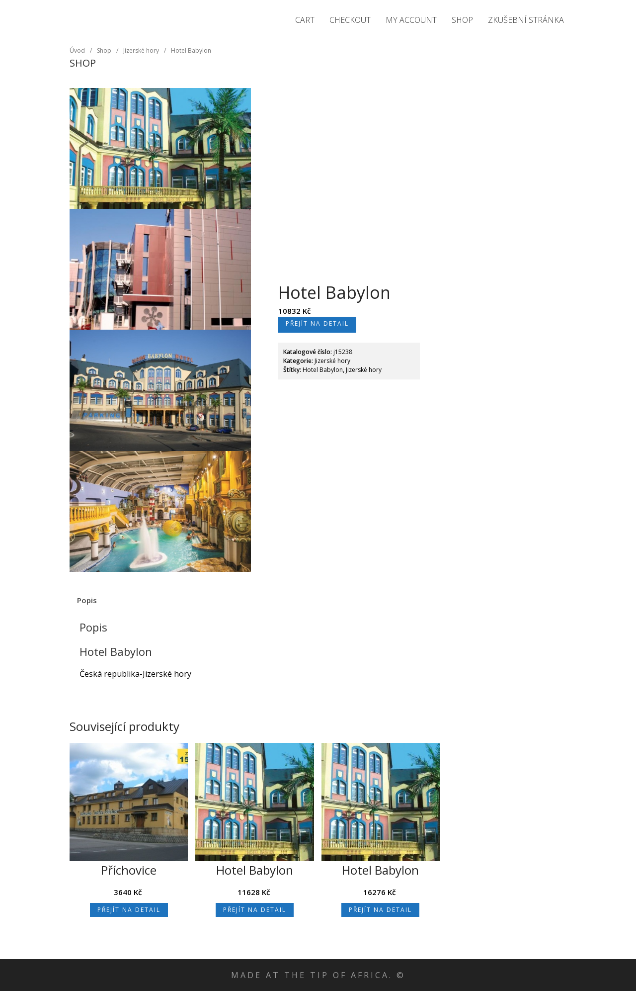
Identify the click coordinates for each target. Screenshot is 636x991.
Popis (87, 600)
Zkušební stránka (526, 19)
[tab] (87, 600)
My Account (411, 19)
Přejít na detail (317, 323)
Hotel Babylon (191, 50)
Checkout (350, 19)
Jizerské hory (93, 15)
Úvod (77, 50)
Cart (305, 19)
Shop (462, 19)
